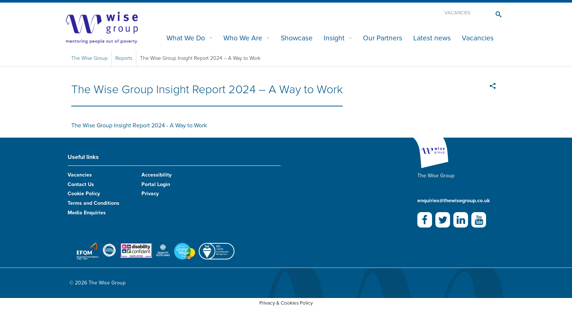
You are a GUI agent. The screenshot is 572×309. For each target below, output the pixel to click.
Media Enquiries (87, 213)
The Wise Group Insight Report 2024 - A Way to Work (139, 125)
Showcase (297, 38)
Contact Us (81, 184)
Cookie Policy (84, 193)
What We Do (185, 38)
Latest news (432, 38)
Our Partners (382, 38)
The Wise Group (89, 58)
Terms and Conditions (93, 203)
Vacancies (458, 13)
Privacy (150, 193)
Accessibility (156, 175)
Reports (123, 58)
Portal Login (155, 184)
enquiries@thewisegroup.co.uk (453, 200)
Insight (334, 38)
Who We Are (242, 38)
